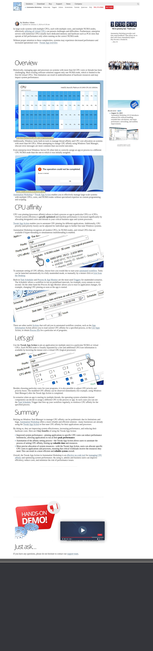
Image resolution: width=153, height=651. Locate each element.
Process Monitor (79, 618)
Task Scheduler (26, 306)
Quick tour (84, 7)
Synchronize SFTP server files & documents (124, 629)
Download (41, 4)
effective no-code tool (76, 482)
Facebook (62, 643)
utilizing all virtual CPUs (35, 31)
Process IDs (35, 357)
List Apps (96, 354)
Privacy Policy (120, 600)
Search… (138, 4)
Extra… (76, 620)
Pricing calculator (98, 600)
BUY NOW (109, 7)
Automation (59, 591)
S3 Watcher (77, 607)
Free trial (35, 595)
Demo (57, 615)
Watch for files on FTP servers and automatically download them (75, 631)
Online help (46, 7)
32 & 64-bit (36, 605)
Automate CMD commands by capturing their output (71, 634)
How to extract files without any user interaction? (31, 629)
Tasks (56, 605)
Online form (119, 597)
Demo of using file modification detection (67, 636)
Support (59, 4)
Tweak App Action (43, 221)
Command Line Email (39, 600)
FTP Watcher (78, 600)
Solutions (29, 4)
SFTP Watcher (78, 602)
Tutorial (53, 587)
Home (17, 591)
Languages (19, 597)
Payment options (98, 602)
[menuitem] (29, 4)
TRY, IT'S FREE (98, 7)
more (119, 111)
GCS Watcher (78, 610)
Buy (50, 4)
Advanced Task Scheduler (118, 631)
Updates (35, 602)
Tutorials (76, 7)
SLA (116, 602)
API (56, 607)
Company (78, 4)
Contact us (118, 595)
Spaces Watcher (79, 613)
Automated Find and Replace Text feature (29, 631)
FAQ (90, 7)
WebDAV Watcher (79, 605)
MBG (94, 607)
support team (72, 580)
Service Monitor (79, 615)
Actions (61, 7)
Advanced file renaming (117, 634)
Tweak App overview (48, 43)
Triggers (54, 7)
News (68, 4)
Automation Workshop (34, 7)
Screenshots (68, 7)
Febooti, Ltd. (17, 6)
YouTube (55, 643)
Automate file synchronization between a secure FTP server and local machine (80, 629)
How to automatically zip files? (25, 634)
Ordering (97, 591)
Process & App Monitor (48, 306)
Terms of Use (19, 595)
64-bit (34, 607)
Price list (96, 605)
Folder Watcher (79, 597)
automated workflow (88, 297)
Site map (18, 600)
